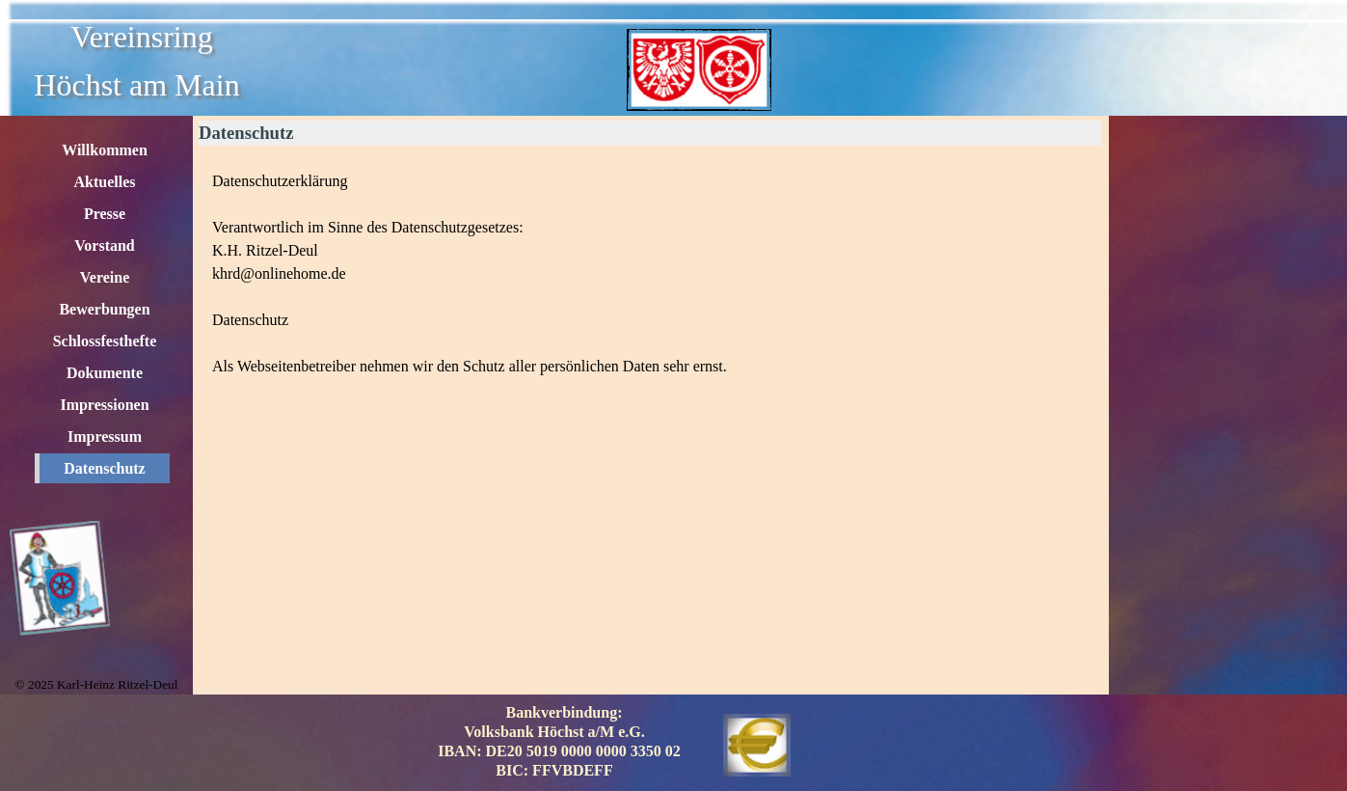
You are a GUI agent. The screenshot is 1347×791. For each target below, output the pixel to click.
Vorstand (104, 245)
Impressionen (104, 404)
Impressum (104, 436)
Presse (104, 213)
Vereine (105, 277)
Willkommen (105, 150)
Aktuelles (105, 182)
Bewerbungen (104, 309)
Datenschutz (104, 468)
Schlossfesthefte (105, 341)
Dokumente (105, 373)
